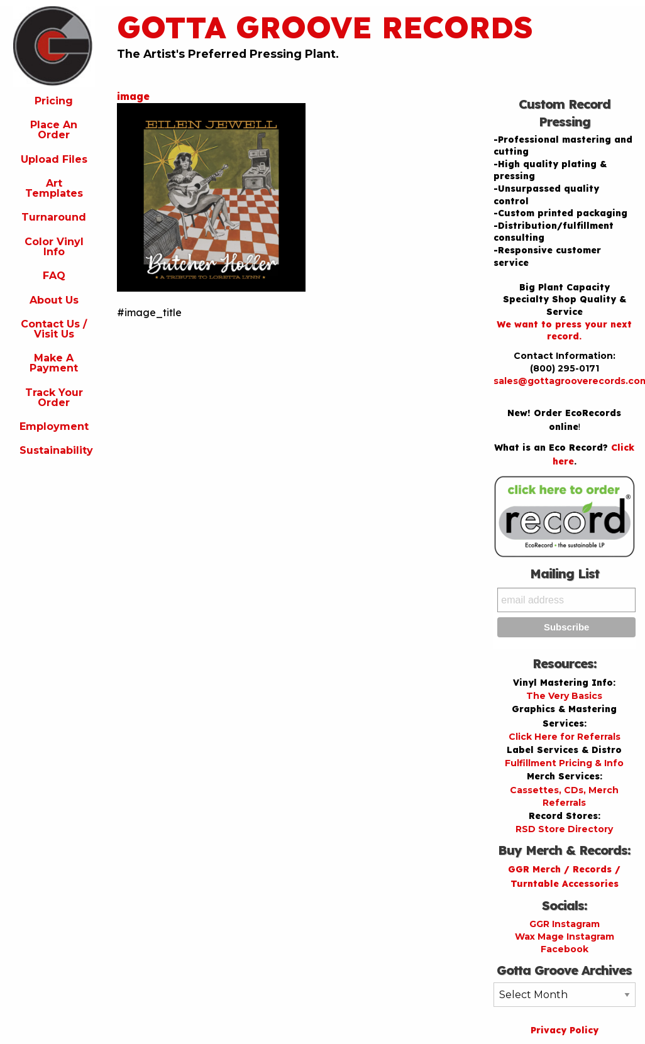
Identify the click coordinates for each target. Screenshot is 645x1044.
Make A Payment (54, 363)
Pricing (54, 101)
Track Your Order (54, 398)
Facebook (564, 949)
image (133, 96)
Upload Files (54, 159)
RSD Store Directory (564, 829)
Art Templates (54, 188)
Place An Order (53, 130)
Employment (54, 426)
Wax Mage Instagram (564, 936)
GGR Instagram (564, 924)
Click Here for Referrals (564, 736)
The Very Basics (564, 695)
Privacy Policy (564, 1030)
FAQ (54, 276)
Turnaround (53, 217)
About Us (54, 300)
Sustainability (56, 450)
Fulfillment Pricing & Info (564, 763)
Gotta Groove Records (325, 27)
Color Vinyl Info (54, 247)
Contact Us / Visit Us (54, 329)
